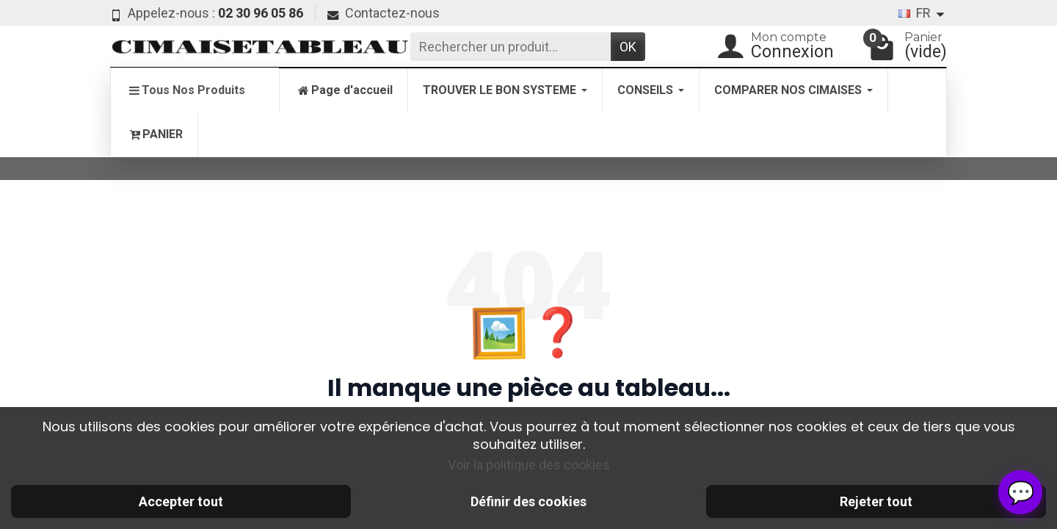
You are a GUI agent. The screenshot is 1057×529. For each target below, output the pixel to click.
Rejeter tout (876, 501)
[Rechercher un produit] (510, 46)
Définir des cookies (528, 501)
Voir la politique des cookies (529, 464)
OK (628, 46)
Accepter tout (181, 501)
